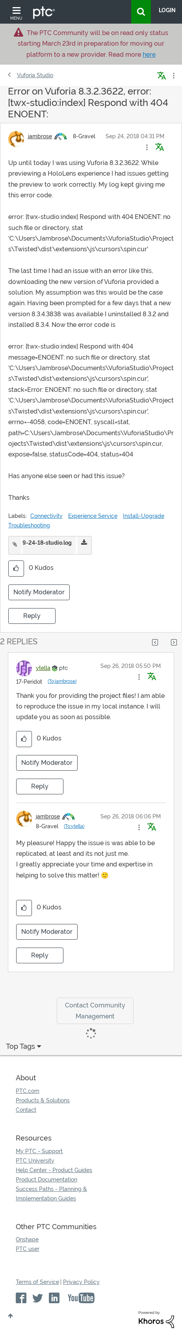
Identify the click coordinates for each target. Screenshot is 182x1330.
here (149, 54)
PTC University (35, 1160)
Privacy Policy (81, 1282)
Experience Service (92, 516)
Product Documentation (46, 1179)
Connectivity (46, 516)
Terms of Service (37, 1282)
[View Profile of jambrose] (40, 136)
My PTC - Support (39, 1151)
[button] (147, 147)
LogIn (167, 10)
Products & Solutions (43, 1100)
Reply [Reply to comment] (39, 786)
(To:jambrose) (62, 681)
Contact (26, 1110)
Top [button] (10, 1315)
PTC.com (27, 1091)
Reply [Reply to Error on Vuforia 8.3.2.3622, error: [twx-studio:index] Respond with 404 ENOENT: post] (32, 616)
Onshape (27, 1239)
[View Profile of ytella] (43, 668)
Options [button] (173, 75)
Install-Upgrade (143, 516)
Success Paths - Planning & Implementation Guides (51, 1194)
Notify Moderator (39, 592)
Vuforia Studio (35, 75)
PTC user (27, 1249)
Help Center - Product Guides (54, 1170)
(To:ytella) (74, 826)
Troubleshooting (29, 525)
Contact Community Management (95, 1011)
